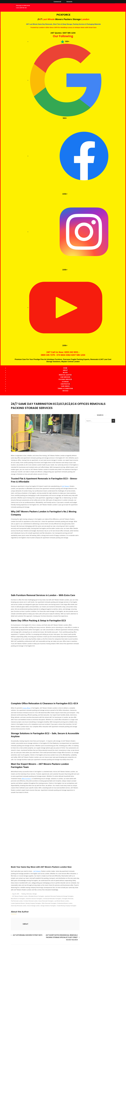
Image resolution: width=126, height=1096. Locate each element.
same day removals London (18, 922)
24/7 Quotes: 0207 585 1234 (63, 33)
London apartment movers (18, 920)
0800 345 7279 (48, 355)
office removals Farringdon (49, 920)
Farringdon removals (67, 915)
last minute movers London (61, 917)
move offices (27, 717)
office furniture (31, 793)
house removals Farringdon (45, 917)
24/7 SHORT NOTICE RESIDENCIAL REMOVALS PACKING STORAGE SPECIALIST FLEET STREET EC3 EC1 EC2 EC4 (62, 954)
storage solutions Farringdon (48, 922)
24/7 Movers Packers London (20, 913)
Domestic (70, 1)
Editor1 (25, 940)
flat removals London (17, 917)
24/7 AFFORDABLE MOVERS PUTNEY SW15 (27, 952)
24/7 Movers (67, 487)
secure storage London (33, 922)
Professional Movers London (64, 920)
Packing (23, 910)
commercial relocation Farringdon (52, 915)
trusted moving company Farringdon (66, 922)
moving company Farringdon (33, 920)
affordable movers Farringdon (36, 913)
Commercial (57, 1)
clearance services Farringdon (34, 915)
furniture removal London (31, 917)
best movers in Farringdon (18, 915)
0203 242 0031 (71, 352)
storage (35, 910)
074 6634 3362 (63, 355)
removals (29, 910)
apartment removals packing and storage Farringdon (59, 913)
